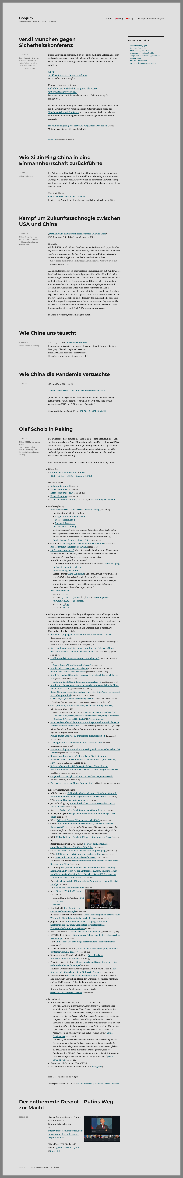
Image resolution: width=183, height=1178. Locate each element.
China (21, 176)
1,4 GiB (61, 901)
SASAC (70, 476)
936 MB (83, 411)
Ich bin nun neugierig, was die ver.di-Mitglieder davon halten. (77, 126)
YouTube (56, 905)
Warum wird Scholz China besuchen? (68, 671)
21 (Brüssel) (78, 601)
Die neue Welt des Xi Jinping (69, 891)
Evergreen (97, 1066)
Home (109, 18)
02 (67, 594)
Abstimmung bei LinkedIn (103, 499)
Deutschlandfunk (58, 489)
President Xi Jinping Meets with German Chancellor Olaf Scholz (80, 634)
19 (68, 607)
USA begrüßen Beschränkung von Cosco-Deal (80, 810)
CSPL (52, 476)
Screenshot (86, 712)
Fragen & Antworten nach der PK (71, 516)
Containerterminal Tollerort (63, 472)
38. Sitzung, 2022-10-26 (62, 550)
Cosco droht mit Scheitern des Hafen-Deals (75, 857)
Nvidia (21, 242)
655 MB (92, 411)
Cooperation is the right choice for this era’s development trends (81, 776)
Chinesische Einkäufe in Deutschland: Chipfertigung (81, 850)
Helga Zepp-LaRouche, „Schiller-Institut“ (70, 719)
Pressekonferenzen (59, 590)
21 (88, 597)
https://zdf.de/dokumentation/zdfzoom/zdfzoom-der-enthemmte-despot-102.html (66, 1134)
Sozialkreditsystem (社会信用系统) (82, 975)
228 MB (102, 411)
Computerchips (31, 237)
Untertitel (55, 1151)
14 (64, 604)
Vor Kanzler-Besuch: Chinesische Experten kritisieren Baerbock (77, 682)
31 (63, 597)
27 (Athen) (75, 597)
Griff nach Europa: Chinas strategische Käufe (78, 820)
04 (63, 594)
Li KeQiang (29, 449)
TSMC (27, 244)
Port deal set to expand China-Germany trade (72, 783)
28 (67, 597)
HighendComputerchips (29, 239)
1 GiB (56, 901)
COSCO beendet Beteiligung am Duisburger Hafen (79, 854)
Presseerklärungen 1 (65, 523)
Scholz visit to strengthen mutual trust (69, 668)
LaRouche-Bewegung (95, 719)
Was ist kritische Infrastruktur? (69, 888)
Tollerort (28, 452)
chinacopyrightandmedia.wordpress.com (66, 992)
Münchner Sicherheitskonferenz (63, 112)
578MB (59, 1147)
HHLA (83, 472)
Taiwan (27, 63)
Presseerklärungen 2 (65, 520)
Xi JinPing (29, 176)
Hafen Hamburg (58, 493)
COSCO (61, 476)
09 (68, 604)
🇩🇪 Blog (130, 18)
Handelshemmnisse (27, 447)
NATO (21, 63)
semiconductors (31, 242)
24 (83, 597)
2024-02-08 (52, 139)
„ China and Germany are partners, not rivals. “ (74, 658)
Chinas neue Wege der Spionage (85, 931)
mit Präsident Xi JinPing (64, 526)
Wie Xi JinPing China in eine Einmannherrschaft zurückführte (60, 160)
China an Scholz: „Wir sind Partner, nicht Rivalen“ (72, 665)
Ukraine (34, 63)
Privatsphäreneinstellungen (150, 18)
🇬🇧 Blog (119, 18)
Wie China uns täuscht (47, 333)
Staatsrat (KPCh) (84, 476)
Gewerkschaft (24, 58)
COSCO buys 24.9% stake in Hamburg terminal (72, 698)
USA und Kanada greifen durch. (70, 800)
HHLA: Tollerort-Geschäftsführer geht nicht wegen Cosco (83, 837)
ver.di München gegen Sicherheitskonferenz (47, 42)
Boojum (26, 18)
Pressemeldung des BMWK (65, 570)
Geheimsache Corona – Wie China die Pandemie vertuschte (76, 390)
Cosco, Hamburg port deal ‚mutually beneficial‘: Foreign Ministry (81, 705)
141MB (76, 1147)
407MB (67, 1147)
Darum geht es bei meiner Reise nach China (83, 543)
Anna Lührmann (76, 574)
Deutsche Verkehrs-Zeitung (63, 499)
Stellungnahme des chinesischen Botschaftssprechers (76, 742)
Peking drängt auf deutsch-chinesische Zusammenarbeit (77, 736)
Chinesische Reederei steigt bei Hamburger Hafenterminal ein (85, 942)
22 (64, 607)
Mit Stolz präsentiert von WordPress (45, 1167)
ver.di (21, 66)
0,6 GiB (81, 898)
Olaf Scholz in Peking (46, 429)
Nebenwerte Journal (60, 486)
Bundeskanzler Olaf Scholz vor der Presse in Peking (74, 509)
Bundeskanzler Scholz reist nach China (71, 540)
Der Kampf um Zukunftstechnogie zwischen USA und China (77, 234)
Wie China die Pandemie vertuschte (64, 374)
